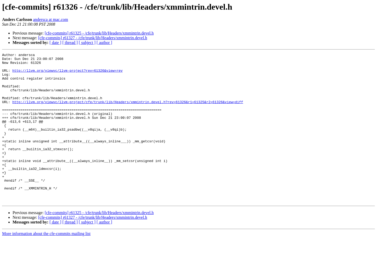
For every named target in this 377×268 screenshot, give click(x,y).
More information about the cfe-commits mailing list (46, 263)
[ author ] (104, 42)
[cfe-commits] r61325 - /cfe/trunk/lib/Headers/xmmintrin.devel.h (99, 33)
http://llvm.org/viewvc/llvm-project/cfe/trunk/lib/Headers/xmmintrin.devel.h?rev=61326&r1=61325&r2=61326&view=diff (127, 112)
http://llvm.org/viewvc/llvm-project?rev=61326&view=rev (67, 74)
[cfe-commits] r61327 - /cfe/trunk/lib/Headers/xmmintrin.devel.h (92, 38)
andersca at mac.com (50, 19)
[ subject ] (87, 42)
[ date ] (55, 42)
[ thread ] (70, 42)
